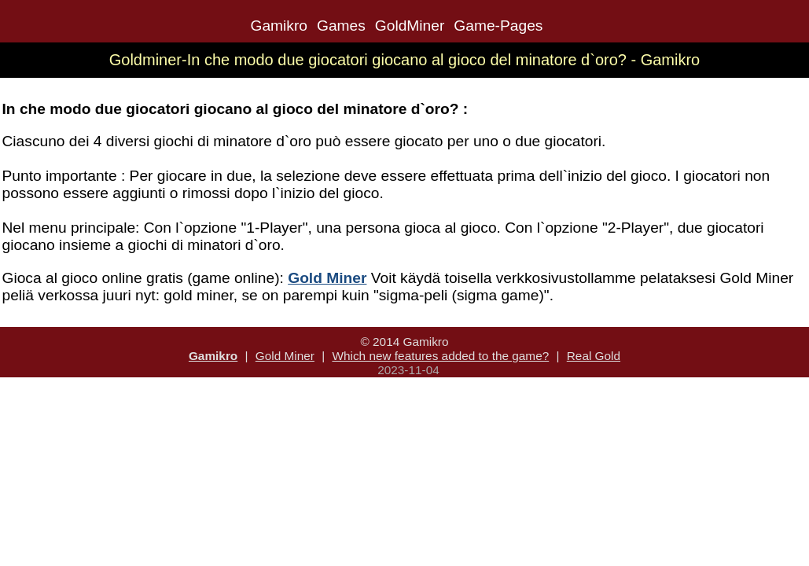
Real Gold (593, 355)
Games (341, 25)
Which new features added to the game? (440, 355)
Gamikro (278, 25)
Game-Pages (498, 25)
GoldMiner (410, 25)
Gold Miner (285, 355)
